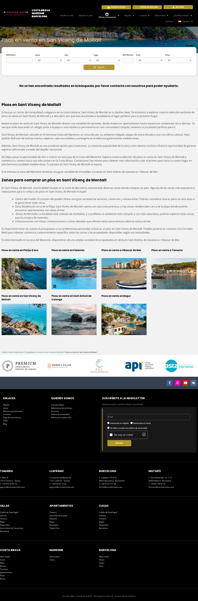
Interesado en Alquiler (119, 423)
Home (4, 352)
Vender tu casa (66, 15)
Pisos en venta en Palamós (68, 250)
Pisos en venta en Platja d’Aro (20, 250)
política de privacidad (138, 428)
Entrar (179, 7)
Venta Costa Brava (15, 352)
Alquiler (129, 15)
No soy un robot (123, 434)
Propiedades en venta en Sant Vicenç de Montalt (44, 352)
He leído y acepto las (128, 428)
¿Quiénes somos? (182, 15)
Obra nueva (161, 15)
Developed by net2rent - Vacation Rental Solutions (115, 596)
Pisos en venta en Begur (116, 296)
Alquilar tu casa (86, 15)
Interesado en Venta (142, 423)
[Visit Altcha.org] (144, 435)
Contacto (169, 21)
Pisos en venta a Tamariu (167, 250)
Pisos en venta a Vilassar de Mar (121, 250)
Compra (144, 15)
